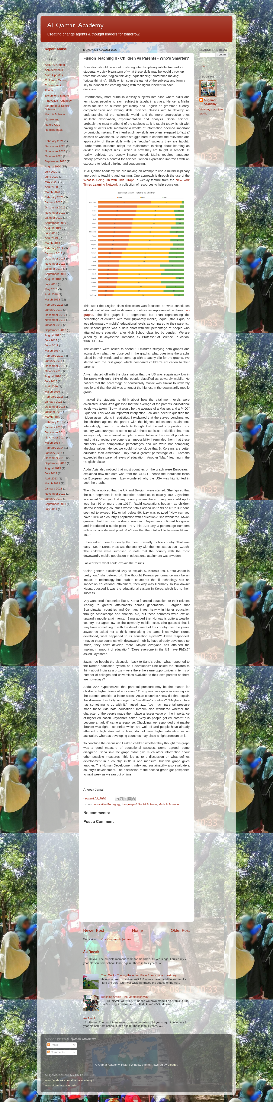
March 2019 (52, 243)
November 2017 (55, 319)
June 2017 (51, 345)
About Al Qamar (55, 64)
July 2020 (51, 171)
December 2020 (55, 146)
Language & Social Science (139, 804)
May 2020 (51, 181)
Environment (53, 85)
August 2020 (53, 166)
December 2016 (55, 366)
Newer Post (93, 930)
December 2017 (55, 315)
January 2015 (53, 427)
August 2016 (53, 376)
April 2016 (51, 386)
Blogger (172, 1064)
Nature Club (52, 124)
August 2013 (53, 468)
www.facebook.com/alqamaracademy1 (69, 1080)
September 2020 (55, 161)
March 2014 (52, 442)
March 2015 (52, 417)
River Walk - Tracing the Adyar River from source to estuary (138, 975)
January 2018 (53, 309)
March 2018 (52, 299)
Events (49, 90)
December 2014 (55, 432)
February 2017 (54, 355)
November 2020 (55, 151)
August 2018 (53, 279)
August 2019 (53, 228)
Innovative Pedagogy (106, 804)
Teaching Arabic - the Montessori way (124, 996)
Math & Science (169, 804)
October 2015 (53, 411)
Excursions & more (57, 95)
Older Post (180, 930)
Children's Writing (56, 80)
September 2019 (55, 222)
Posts (52, 1044)
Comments (56, 1052)
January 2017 (53, 360)
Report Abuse (56, 49)
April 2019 (51, 238)
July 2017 (51, 340)
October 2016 (53, 371)
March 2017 (52, 350)
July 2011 (51, 509)
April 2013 (51, 478)
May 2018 (51, 289)
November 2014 (55, 437)
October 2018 (53, 268)
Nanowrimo (52, 119)
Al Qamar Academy (75, 25)
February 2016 (54, 396)
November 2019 (55, 212)
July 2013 (51, 473)
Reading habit (53, 129)
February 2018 (54, 304)
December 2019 (55, 207)
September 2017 (55, 330)
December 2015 (55, 406)
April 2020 (51, 187)
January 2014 (53, 452)
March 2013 (52, 483)
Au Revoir (91, 952)
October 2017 (53, 325)
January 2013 (53, 488)
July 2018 (51, 284)
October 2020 (53, 156)
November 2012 (55, 493)
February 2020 (54, 197)
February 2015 (54, 422)
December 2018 (55, 258)
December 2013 (55, 458)
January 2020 (53, 202)
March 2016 (52, 391)
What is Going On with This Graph (108, 180)
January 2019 (53, 253)
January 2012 (53, 498)
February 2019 (54, 248)
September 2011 (55, 504)
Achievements (54, 70)
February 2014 (54, 447)
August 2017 (53, 335)
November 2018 (55, 263)
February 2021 (54, 141)
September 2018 (55, 274)
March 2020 (52, 192)
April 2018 (51, 294)
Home (137, 930)
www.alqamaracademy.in (61, 1085)
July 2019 (51, 233)
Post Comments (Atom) (116, 939)
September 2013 (55, 463)
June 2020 (51, 176)
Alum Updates (54, 75)
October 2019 (53, 217)
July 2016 (51, 381)
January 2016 (53, 401)
